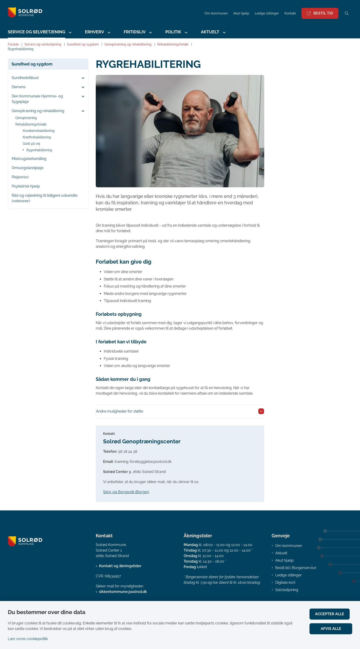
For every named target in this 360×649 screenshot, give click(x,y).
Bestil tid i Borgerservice (295, 568)
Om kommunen (288, 546)
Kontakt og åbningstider (120, 566)
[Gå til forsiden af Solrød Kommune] (105, 13)
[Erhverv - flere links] (108, 32)
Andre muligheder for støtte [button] (119, 411)
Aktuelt (210, 31)
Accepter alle (332, 614)
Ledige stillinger (267, 13)
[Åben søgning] (346, 13)
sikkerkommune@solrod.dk (123, 591)
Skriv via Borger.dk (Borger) (126, 492)
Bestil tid (320, 13)
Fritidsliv (135, 31)
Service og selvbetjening (36, 31)
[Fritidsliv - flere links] (150, 32)
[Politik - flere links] (185, 32)
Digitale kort (285, 582)
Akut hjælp (284, 560)
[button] (81, 78)
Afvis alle (332, 628)
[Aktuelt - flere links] (223, 32)
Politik (173, 31)
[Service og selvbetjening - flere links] (69, 32)
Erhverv (94, 31)
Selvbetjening (286, 590)
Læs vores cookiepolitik (28, 639)
